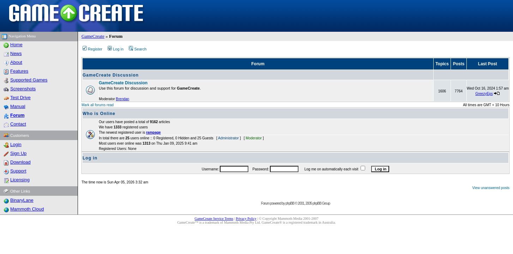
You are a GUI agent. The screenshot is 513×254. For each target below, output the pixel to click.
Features (19, 71)
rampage (153, 132)
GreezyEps (484, 94)
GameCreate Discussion (111, 75)
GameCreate (93, 36)
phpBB (289, 203)
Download (20, 162)
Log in (115, 49)
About (16, 62)
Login (16, 144)
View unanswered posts (490, 188)
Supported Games (29, 80)
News (16, 53)
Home (16, 44)
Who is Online (99, 113)
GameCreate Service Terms (214, 218)
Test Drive (20, 97)
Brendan (122, 99)
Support (18, 171)
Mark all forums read (98, 105)
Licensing (20, 179)
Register (92, 49)
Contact (18, 124)
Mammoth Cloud (27, 209)
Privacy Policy (246, 218)
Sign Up (18, 153)
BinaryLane (22, 200)
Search (137, 49)
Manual (17, 106)
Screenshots (23, 88)
